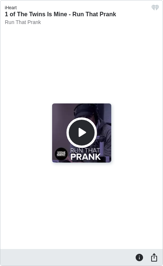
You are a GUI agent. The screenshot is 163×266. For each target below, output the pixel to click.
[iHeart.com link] (155, 9)
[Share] (154, 257)
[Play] (82, 132)
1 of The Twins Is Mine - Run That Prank (60, 14)
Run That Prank (23, 22)
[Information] (139, 257)
